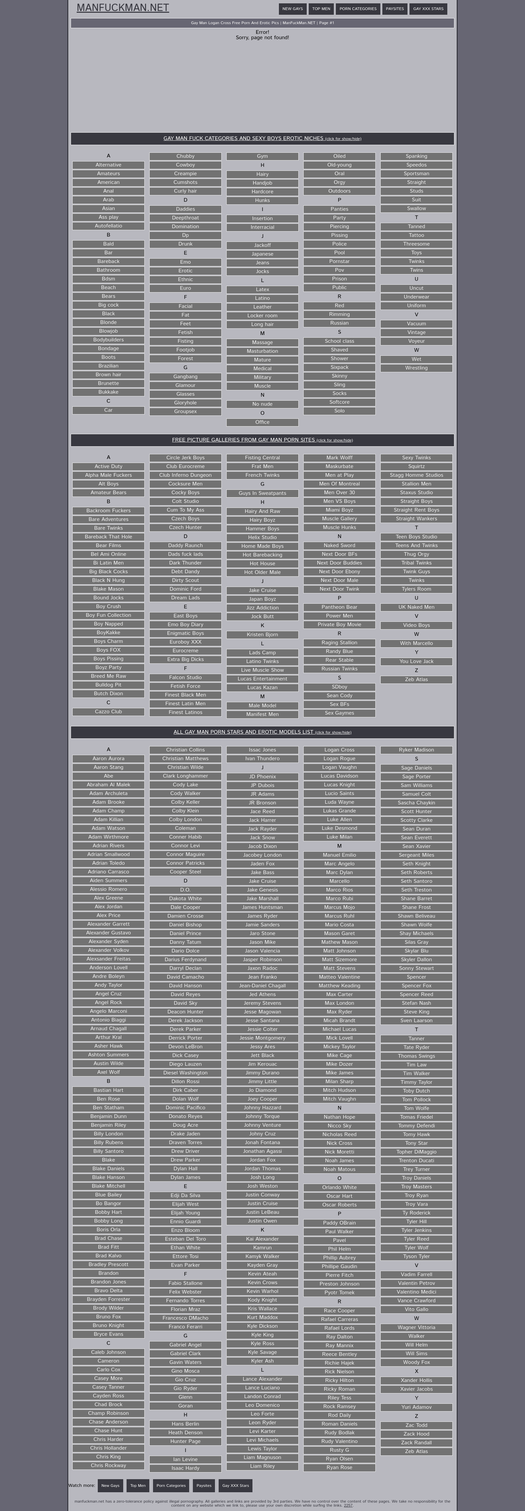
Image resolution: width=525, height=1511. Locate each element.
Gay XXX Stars (428, 9)
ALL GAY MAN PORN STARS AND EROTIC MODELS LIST (262, 732)
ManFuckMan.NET (123, 8)
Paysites (395, 9)
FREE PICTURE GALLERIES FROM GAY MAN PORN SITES (262, 440)
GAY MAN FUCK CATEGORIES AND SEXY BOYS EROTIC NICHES (263, 138)
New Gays (293, 9)
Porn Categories (358, 9)
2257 (348, 1505)
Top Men (321, 9)
